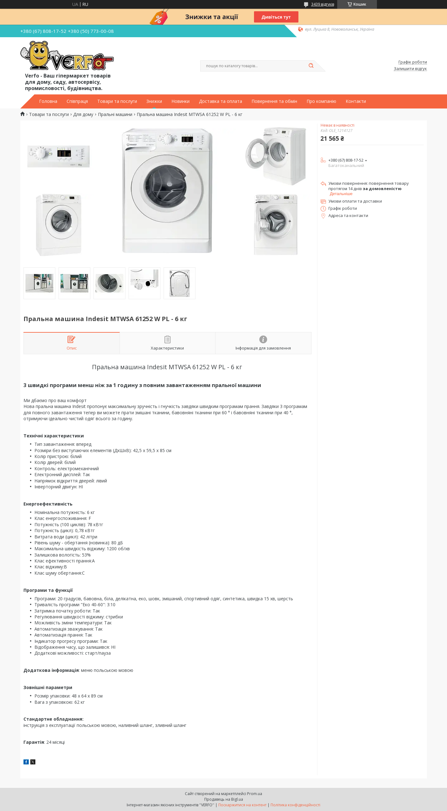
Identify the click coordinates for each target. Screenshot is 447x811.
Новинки (180, 101)
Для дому (83, 114)
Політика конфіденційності (295, 805)
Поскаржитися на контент (242, 805)
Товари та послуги (117, 101)
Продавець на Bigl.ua (223, 799)
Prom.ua (254, 793)
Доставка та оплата (220, 101)
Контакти (356, 101)
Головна (48, 101)
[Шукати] (311, 66)
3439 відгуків (322, 4)
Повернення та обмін (274, 101)
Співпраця (77, 101)
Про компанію (321, 101)
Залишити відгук (410, 69)
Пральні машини (115, 114)
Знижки (154, 101)
